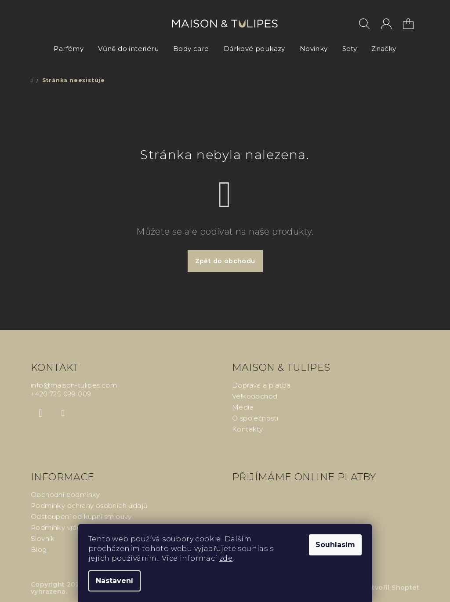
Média (243, 407)
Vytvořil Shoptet (391, 587)
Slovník (43, 538)
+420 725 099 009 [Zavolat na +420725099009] (61, 394)
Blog (39, 549)
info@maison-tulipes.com (74, 385)
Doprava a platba (261, 385)
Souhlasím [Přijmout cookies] (335, 544)
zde (225, 558)
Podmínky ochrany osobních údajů (89, 505)
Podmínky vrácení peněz (72, 527)
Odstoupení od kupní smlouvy (81, 516)
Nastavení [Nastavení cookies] (114, 581)
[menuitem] (69, 48)
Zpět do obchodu (225, 261)
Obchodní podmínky (65, 494)
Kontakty (247, 429)
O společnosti (255, 418)
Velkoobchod (254, 396)
